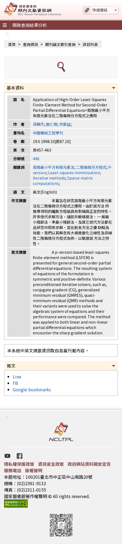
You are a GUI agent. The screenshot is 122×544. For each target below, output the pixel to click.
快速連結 (99, 10)
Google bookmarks (32, 389)
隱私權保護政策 (19, 464)
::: (7, 33)
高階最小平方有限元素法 (53, 167)
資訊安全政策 (51, 464)
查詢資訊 (30, 44)
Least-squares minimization (74, 172)
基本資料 (15, 87)
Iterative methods (49, 178)
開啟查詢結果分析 (29, 25)
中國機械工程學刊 (48, 132)
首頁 (12, 44)
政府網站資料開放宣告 (89, 464)
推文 (11, 365)
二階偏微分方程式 (91, 167)
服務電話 (12, 470)
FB (15, 383)
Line (17, 376)
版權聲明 (33, 470)
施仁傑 (51, 124)
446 (36, 158)
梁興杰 (38, 124)
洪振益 (65, 124)
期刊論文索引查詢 (60, 44)
